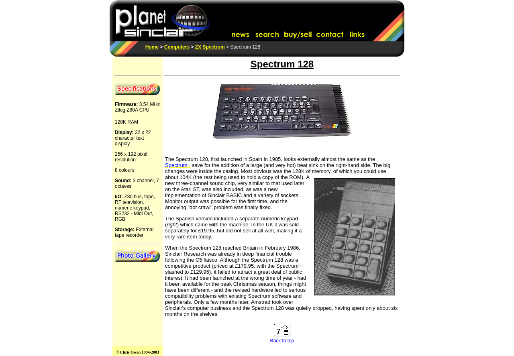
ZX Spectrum (210, 47)
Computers (177, 47)
